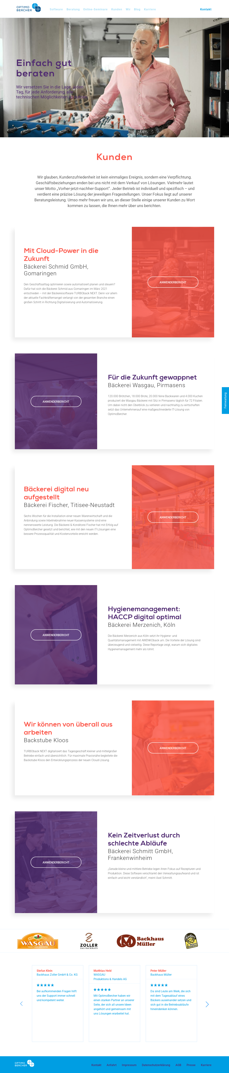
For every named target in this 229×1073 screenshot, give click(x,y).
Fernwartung (225, 401)
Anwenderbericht (173, 282)
